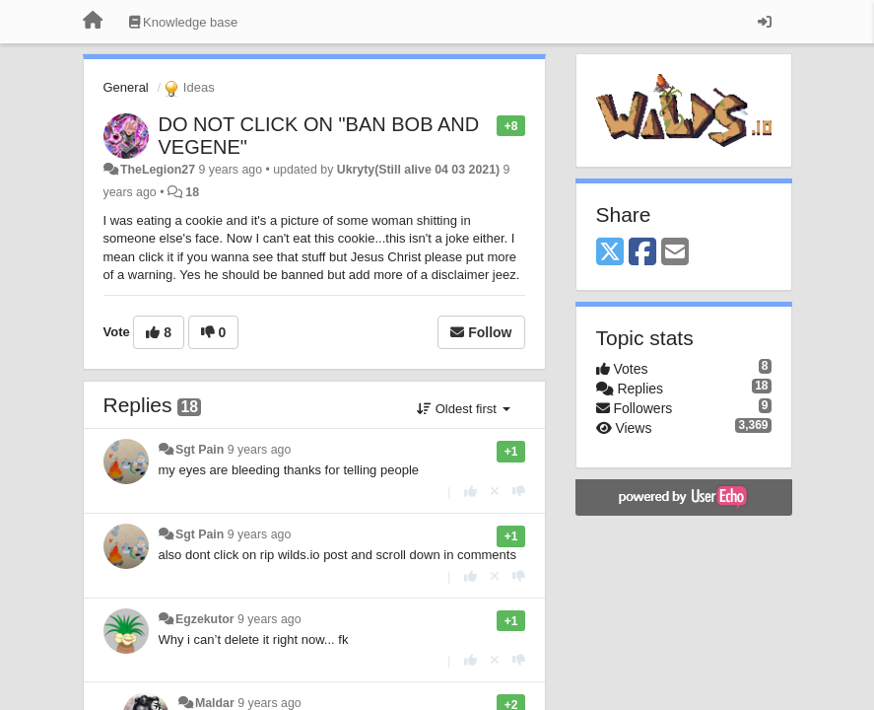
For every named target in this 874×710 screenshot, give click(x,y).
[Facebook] (642, 253)
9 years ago (260, 450)
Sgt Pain (199, 450)
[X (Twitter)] (610, 253)
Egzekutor (205, 619)
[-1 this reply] (518, 491)
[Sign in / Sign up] (764, 21)
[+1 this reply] (470, 491)
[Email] (675, 253)
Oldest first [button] (463, 408)
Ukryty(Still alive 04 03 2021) (418, 170)
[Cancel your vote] (495, 491)
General (126, 87)
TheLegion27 (157, 170)
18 (192, 192)
